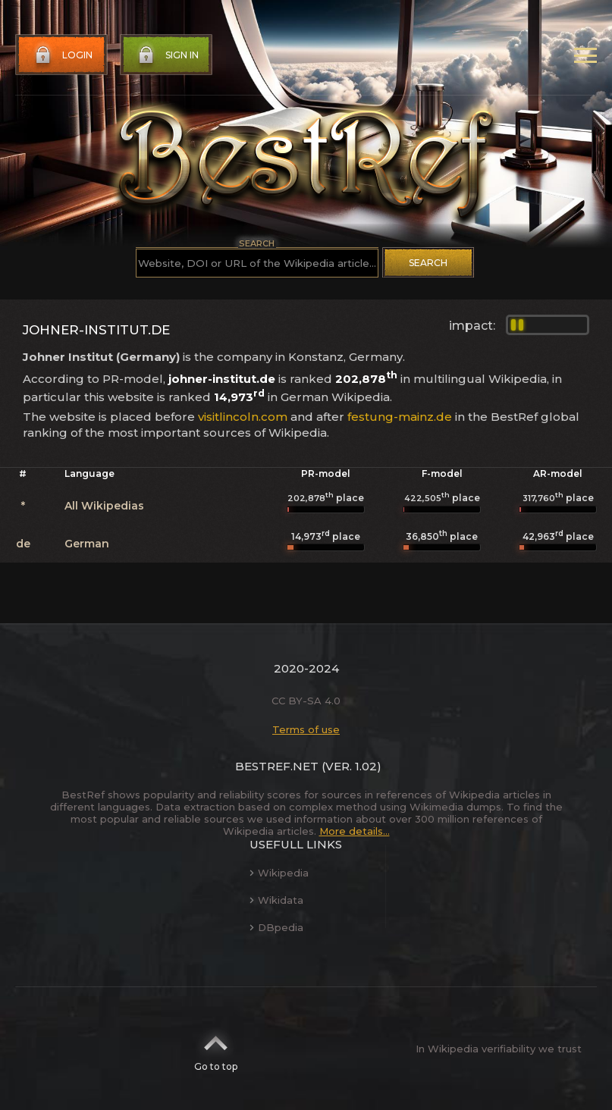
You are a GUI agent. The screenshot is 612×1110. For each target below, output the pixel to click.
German (86, 543)
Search (428, 262)
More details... (354, 831)
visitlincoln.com (242, 416)
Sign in (167, 55)
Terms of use (306, 729)
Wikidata (276, 900)
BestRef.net (277, 766)
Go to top (215, 1048)
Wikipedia (279, 873)
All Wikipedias (104, 506)
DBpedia (276, 927)
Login (62, 55)
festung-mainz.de (399, 416)
